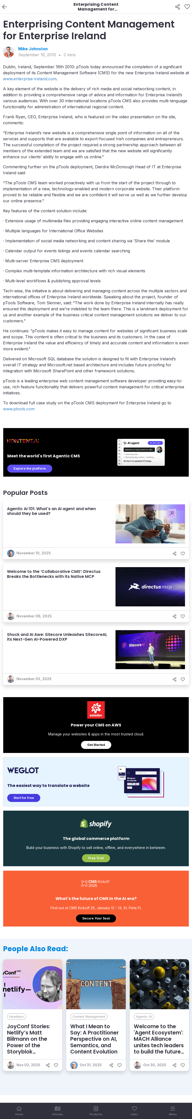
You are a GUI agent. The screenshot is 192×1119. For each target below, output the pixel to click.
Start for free (24, 798)
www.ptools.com (18, 408)
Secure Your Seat (96, 918)
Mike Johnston (33, 48)
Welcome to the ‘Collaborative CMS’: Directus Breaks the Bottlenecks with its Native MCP (53, 574)
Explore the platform (30, 468)
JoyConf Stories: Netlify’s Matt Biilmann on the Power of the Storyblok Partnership (28, 1042)
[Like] (187, 7)
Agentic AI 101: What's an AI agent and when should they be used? (51, 511)
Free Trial (96, 858)
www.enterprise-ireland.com (29, 78)
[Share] (177, 7)
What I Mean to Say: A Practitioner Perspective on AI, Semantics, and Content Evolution (94, 1039)
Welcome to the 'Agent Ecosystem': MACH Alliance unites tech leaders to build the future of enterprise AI (159, 1042)
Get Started (96, 745)
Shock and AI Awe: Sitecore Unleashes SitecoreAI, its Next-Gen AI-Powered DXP (57, 637)
